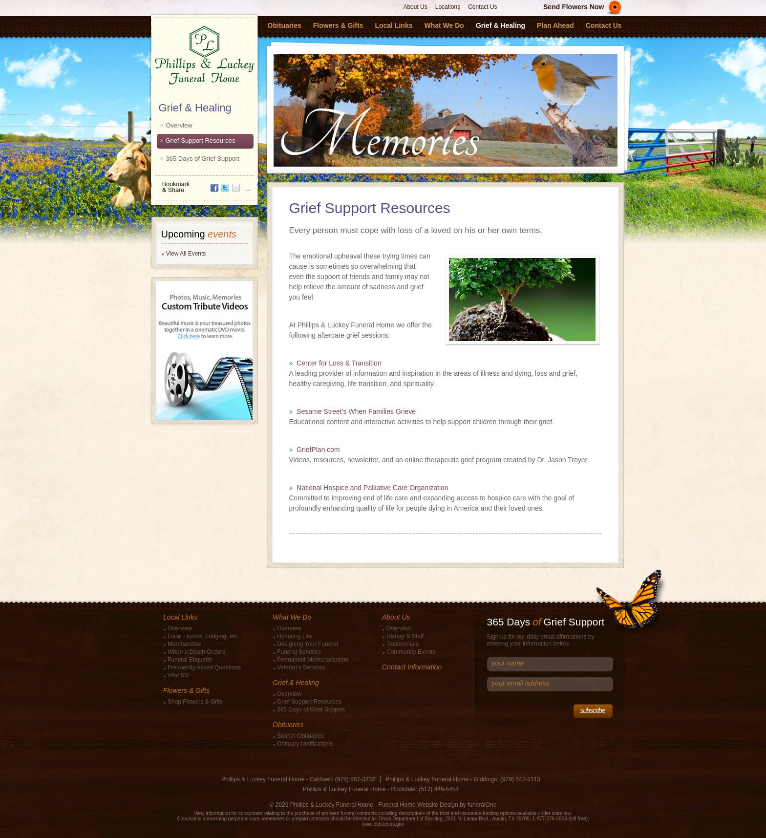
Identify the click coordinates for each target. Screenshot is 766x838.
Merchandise (184, 644)
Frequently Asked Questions (204, 667)
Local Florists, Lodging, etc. (203, 636)
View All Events (186, 253)
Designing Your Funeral (307, 644)
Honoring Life (294, 636)
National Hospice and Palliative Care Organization (372, 488)
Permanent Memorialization (312, 659)
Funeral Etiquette (190, 659)
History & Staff (405, 636)
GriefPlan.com (318, 449)
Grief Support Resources (200, 140)
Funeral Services (299, 651)
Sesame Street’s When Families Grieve (356, 411)
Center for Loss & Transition (339, 363)
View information (212, 813)
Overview (179, 125)
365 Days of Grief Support (202, 158)
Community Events (411, 651)
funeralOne (482, 804)
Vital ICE (179, 675)
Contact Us (482, 6)
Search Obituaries (300, 735)
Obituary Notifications (305, 743)
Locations (447, 6)
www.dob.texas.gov (383, 824)
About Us (415, 6)
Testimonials (402, 644)
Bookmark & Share (203, 183)
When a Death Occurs (196, 651)
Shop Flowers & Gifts (195, 701)
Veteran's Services (301, 667)
